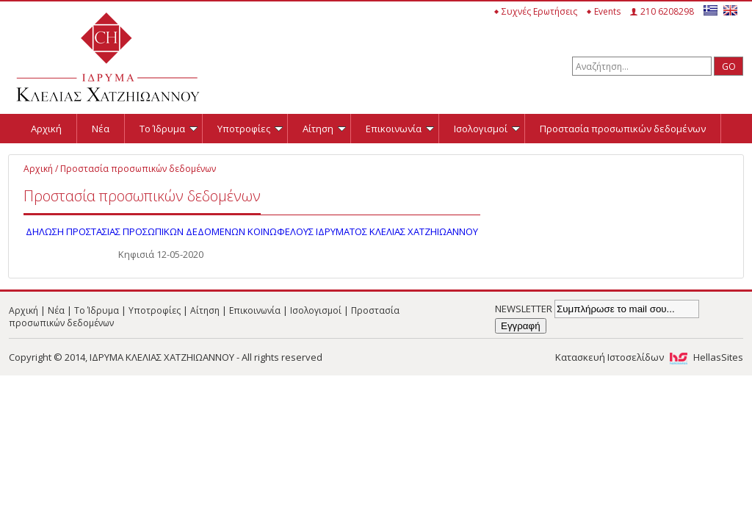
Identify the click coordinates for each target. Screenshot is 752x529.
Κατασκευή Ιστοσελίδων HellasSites (649, 357)
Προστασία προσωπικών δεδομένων (623, 128)
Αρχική (46, 128)
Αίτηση (324, 128)
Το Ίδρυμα (169, 128)
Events (607, 11)
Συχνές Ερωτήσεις (539, 11)
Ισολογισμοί (487, 128)
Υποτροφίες (250, 128)
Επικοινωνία (400, 128)
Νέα (100, 128)
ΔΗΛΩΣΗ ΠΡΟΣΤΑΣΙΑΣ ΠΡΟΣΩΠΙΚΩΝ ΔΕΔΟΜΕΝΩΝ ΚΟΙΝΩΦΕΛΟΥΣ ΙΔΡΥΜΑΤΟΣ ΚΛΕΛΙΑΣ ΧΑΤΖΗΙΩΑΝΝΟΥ (252, 231)
